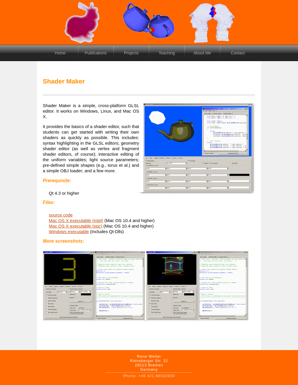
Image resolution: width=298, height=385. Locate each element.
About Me (202, 53)
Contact (238, 53)
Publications (96, 53)
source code (61, 214)
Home (60, 53)
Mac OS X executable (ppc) (75, 225)
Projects (131, 53)
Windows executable (69, 231)
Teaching (167, 53)
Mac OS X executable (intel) (76, 220)
